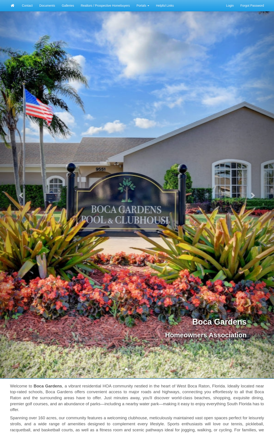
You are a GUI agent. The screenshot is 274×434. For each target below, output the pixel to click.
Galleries (68, 5)
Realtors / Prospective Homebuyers (105, 5)
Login (230, 5)
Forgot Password (252, 5)
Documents (47, 5)
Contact (27, 5)
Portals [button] (143, 5)
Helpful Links (165, 5)
